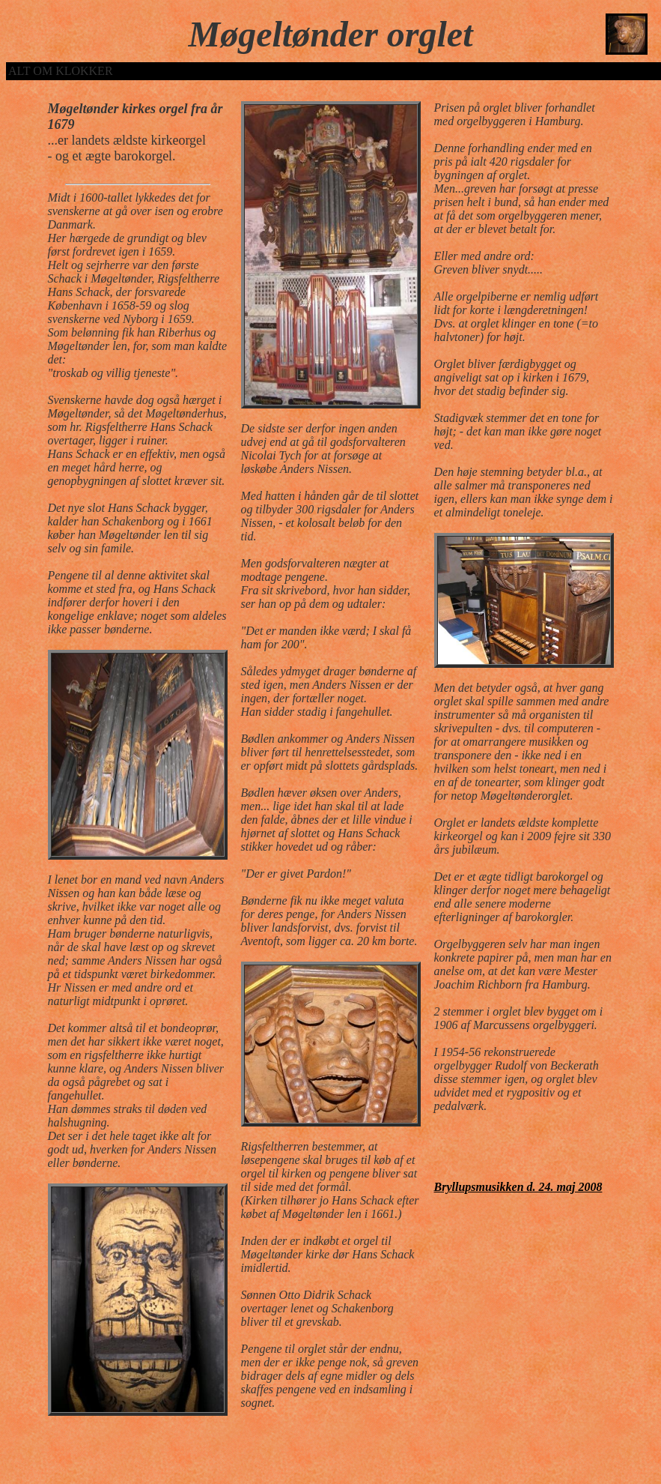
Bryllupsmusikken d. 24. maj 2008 (518, 1186)
